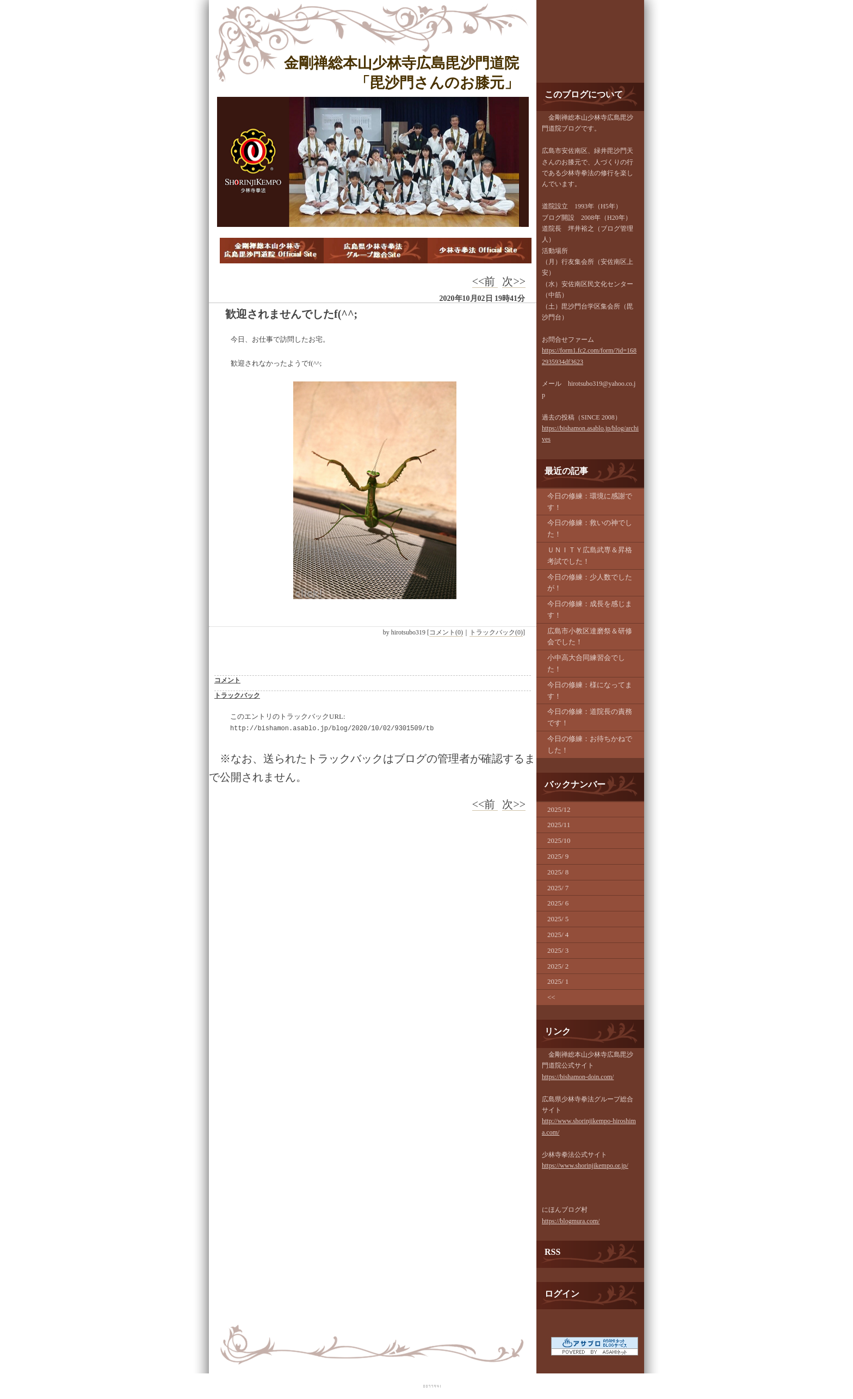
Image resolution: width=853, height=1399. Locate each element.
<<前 (485, 281)
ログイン (562, 1293)
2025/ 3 (557, 950)
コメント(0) (446, 632)
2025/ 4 (557, 934)
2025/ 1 (557, 981)
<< (551, 997)
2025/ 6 (557, 903)
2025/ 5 (557, 919)
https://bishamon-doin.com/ (578, 1077)
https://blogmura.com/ (570, 1221)
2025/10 (559, 840)
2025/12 (559, 809)
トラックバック (237, 695)
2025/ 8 (557, 872)
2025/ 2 (557, 966)
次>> (514, 281)
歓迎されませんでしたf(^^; (291, 314)
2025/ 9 (557, 856)
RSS (552, 1251)
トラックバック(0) (496, 632)
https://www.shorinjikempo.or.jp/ (585, 1165)
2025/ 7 (557, 888)
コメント (227, 680)
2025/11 (558, 825)
